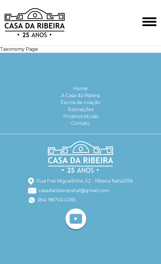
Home (80, 88)
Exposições (80, 109)
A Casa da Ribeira (80, 95)
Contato (80, 123)
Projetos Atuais (80, 116)
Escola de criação (80, 102)
